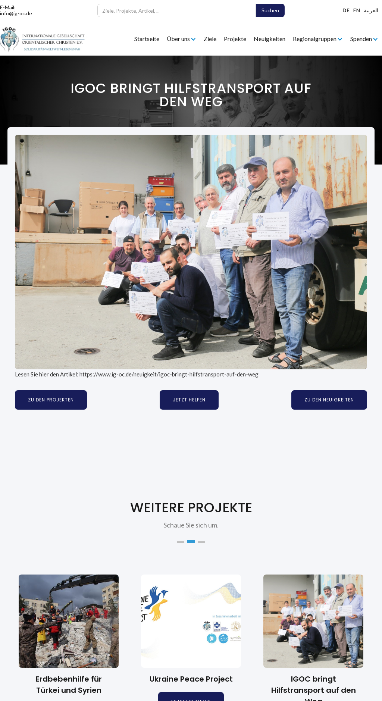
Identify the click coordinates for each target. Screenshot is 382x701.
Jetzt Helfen (189, 400)
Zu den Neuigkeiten (329, 400)
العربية (371, 10)
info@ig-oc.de (16, 13)
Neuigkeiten (269, 38)
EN (356, 10)
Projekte (235, 38)
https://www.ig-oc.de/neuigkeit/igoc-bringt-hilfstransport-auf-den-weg (169, 374)
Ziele (210, 38)
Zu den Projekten (51, 400)
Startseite (146, 38)
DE (346, 10)
